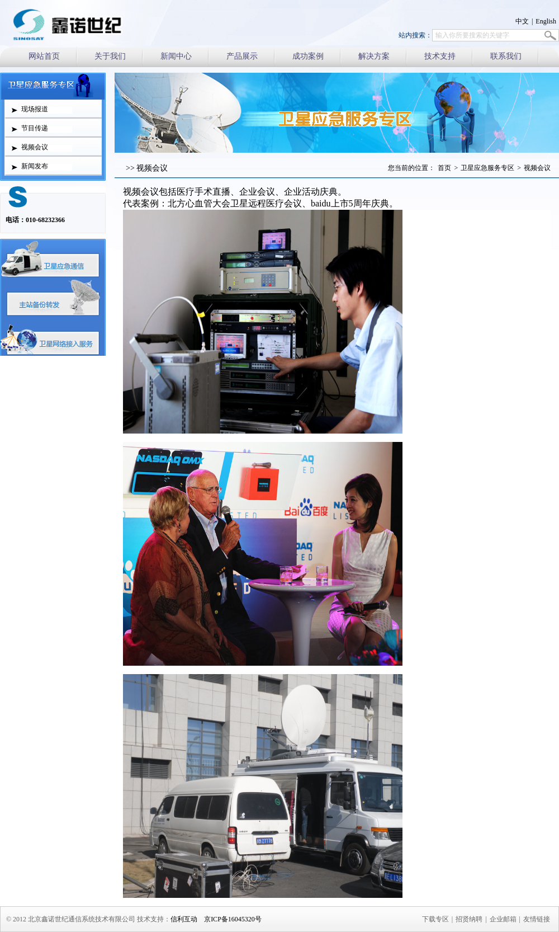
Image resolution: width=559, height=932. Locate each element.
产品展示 (242, 56)
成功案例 (308, 56)
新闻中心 (176, 56)
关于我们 (110, 56)
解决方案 (374, 56)
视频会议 (34, 147)
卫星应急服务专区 (487, 168)
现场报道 (34, 109)
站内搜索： (415, 35)
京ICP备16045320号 (233, 919)
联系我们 (506, 56)
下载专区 (435, 919)
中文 (522, 21)
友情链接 (536, 919)
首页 (444, 168)
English (546, 21)
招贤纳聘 (469, 919)
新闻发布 (34, 166)
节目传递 (34, 128)
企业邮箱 (503, 919)
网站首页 (44, 56)
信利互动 (183, 919)
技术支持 (440, 56)
